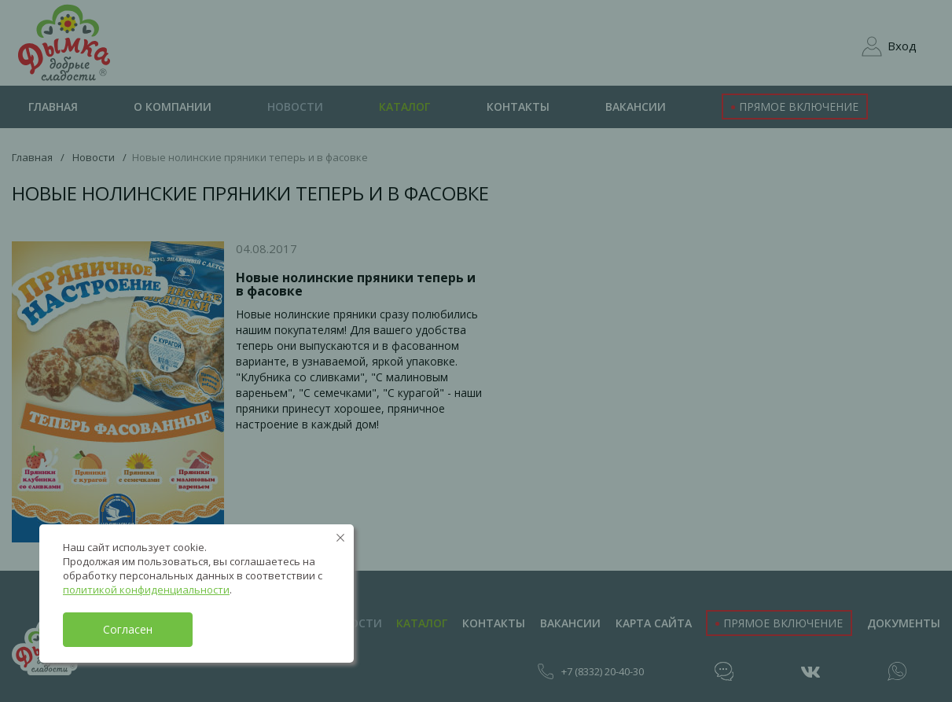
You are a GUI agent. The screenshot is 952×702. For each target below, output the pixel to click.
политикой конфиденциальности (146, 590)
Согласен (128, 629)
